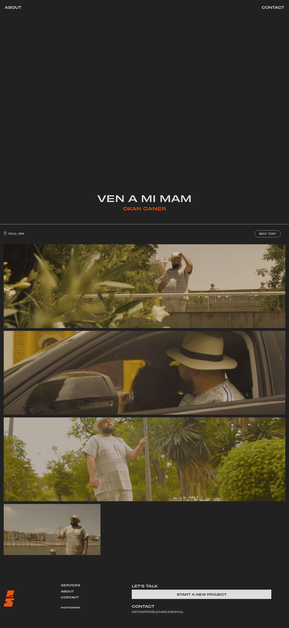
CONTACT (70, 597)
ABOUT (67, 591)
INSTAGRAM (70, 607)
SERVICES (70, 585)
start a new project (201, 594)
